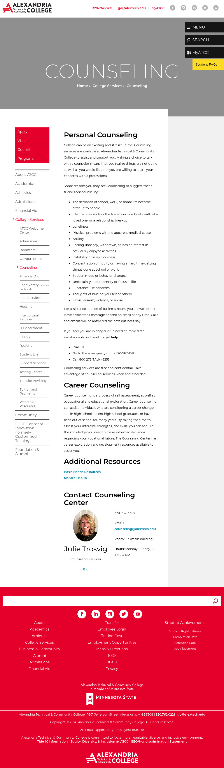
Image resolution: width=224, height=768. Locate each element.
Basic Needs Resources (82, 472)
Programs (26, 159)
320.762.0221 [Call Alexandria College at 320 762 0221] (165, 714)
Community (26, 415)
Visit (21, 141)
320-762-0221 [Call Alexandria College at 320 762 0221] (102, 8)
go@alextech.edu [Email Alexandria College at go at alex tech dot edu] (132, 8)
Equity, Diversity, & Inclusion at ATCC (99, 741)
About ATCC (26, 175)
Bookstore (28, 250)
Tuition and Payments (28, 391)
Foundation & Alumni (27, 452)
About (39, 623)
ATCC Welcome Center (32, 230)
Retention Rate (184, 643)
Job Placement (184, 648)
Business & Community (39, 649)
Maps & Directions (112, 649)
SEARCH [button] (200, 40)
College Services (107, 86)
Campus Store (31, 259)
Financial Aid (26, 211)
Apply (23, 132)
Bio (85, 569)
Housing (26, 307)
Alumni (39, 656)
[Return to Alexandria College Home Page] (27, 7)
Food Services (30, 298)
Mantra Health (75, 478)
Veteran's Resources (27, 404)
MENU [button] (198, 27)
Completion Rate (184, 637)
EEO (112, 656)
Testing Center (31, 372)
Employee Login (112, 629)
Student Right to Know (184, 631)
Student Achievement (184, 623)
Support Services (33, 363)
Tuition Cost (111, 636)
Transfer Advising (33, 381)
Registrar (27, 346)
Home (82, 86)
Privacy (112, 669)
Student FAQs (206, 64)
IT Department (31, 328)
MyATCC (200, 52)
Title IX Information (52, 741)
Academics (25, 184)
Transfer (112, 623)
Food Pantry (34, 287)
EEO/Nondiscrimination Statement (159, 741)
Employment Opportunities (112, 642)
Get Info (25, 150)
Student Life (29, 354)
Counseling (28, 268)
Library (25, 337)
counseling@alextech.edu (135, 529)
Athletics (23, 193)
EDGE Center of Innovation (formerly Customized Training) (29, 432)
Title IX (112, 662)
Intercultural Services (29, 317)
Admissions (25, 202)
